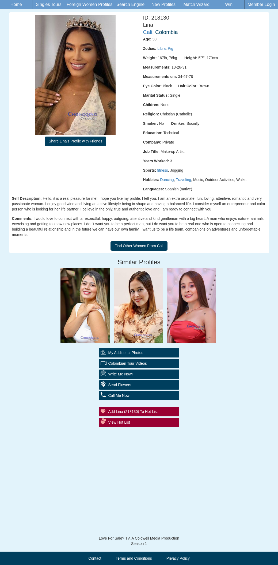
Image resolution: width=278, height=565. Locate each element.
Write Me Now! (120, 374)
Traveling (183, 180)
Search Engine (130, 4)
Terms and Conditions (134, 558)
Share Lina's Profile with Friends (75, 141)
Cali (147, 32)
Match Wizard (196, 4)
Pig (170, 48)
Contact (94, 558)
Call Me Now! (119, 395)
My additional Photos (125, 353)
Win (229, 4)
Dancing (167, 180)
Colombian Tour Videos (127, 363)
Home (16, 4)
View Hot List (119, 422)
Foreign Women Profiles (89, 4)
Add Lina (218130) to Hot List (133, 411)
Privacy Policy (178, 558)
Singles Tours (49, 4)
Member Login (261, 4)
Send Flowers (119, 385)
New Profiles (163, 4)
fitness (162, 170)
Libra (161, 48)
